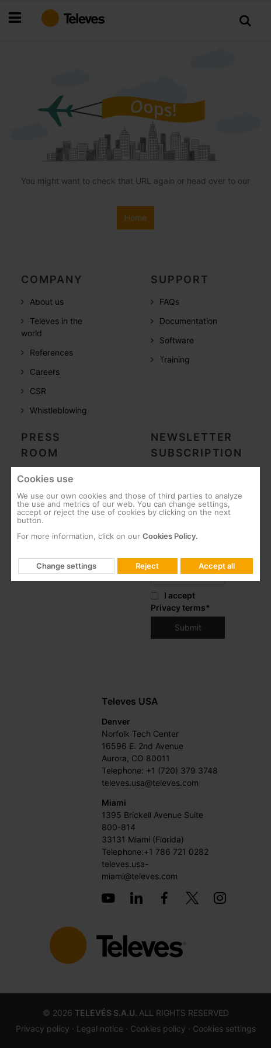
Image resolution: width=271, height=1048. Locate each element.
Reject (147, 565)
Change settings (66, 565)
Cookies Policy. (170, 536)
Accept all (217, 565)
